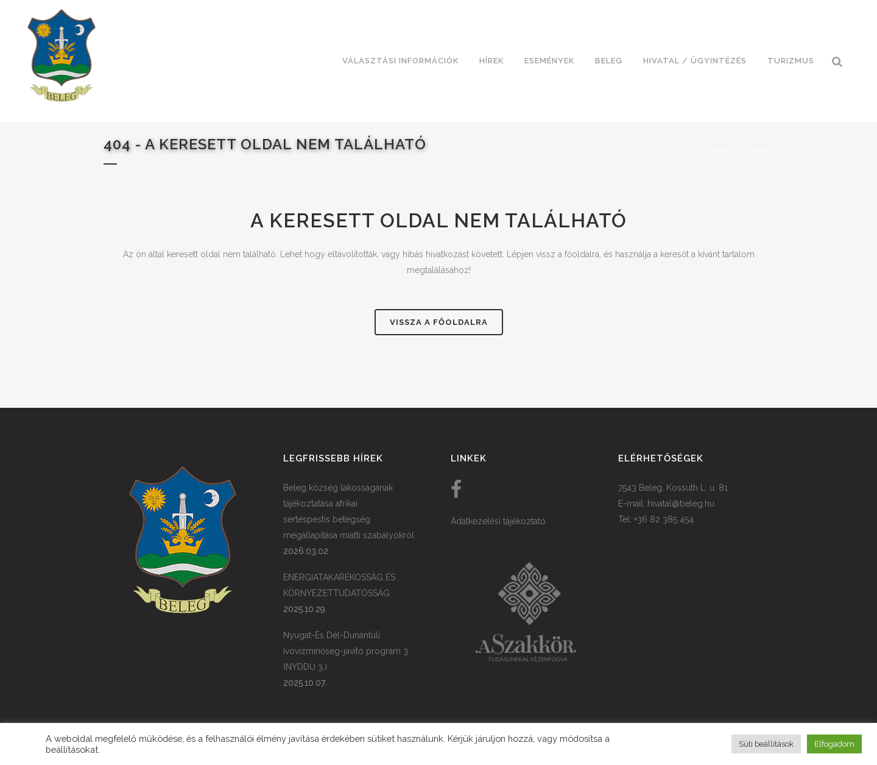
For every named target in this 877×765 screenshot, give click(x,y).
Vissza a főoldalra (439, 322)
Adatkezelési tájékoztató (498, 521)
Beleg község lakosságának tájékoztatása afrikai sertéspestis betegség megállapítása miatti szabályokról (348, 511)
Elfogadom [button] (834, 744)
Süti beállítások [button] (766, 744)
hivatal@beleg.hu (680, 503)
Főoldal (716, 149)
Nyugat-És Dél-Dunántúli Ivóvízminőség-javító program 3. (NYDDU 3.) (346, 651)
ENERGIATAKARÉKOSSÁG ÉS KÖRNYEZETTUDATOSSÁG (339, 585)
